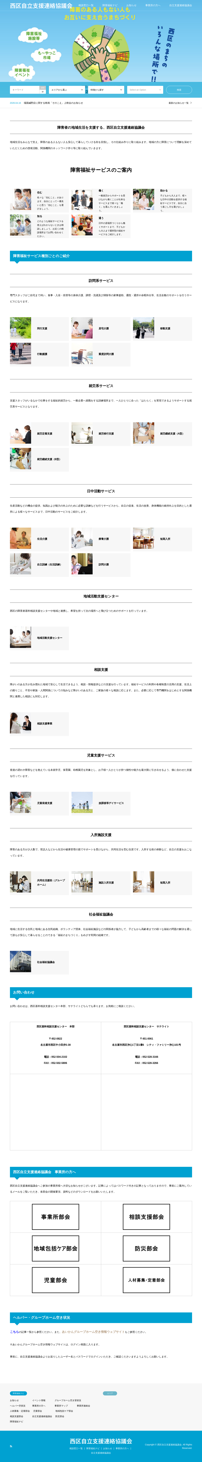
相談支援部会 (16, 1416)
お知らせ (131, 5)
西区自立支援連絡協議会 (101, 1441)
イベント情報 (38, 1400)
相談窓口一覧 (86, 5)
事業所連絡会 (83, 1405)
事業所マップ (61, 1405)
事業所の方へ (152, 5)
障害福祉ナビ (110, 5)
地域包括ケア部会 (64, 1411)
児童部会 (37, 1411)
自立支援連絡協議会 (180, 5)
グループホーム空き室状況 (68, 1400)
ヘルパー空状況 (17, 1405)
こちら (14, 1331)
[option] (101, 49)
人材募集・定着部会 (20, 1411)
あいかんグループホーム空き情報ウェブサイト (93, 1331)
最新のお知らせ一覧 (179, 103)
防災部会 (59, 1416)
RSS (11, 1446)
